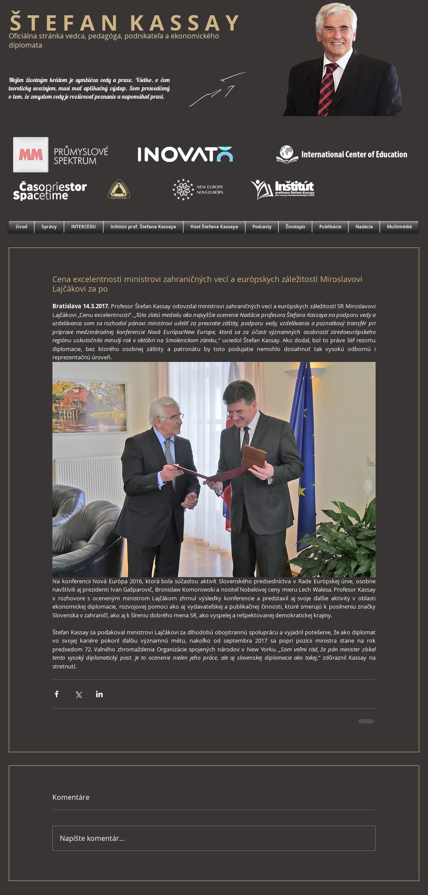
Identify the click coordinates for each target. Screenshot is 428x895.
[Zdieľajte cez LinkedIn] (99, 694)
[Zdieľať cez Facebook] (56, 694)
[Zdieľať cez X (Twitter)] (78, 694)
